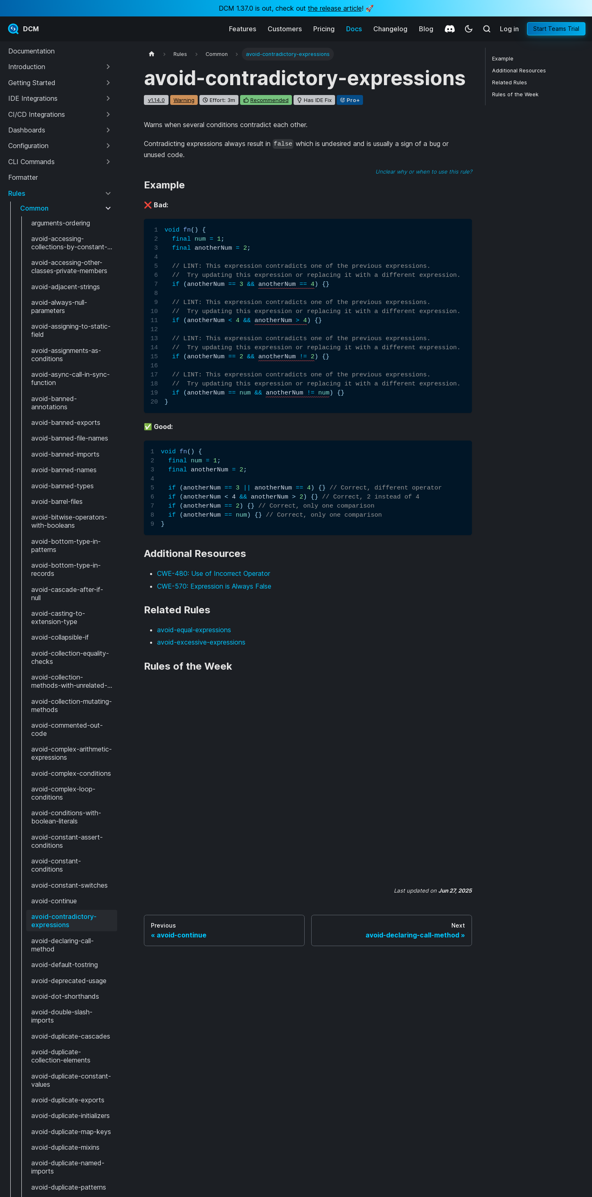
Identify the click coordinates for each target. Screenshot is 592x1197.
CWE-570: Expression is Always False (214, 586)
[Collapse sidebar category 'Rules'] (108, 193)
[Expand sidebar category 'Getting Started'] (108, 82)
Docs (354, 29)
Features (242, 29)
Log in (509, 29)
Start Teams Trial (556, 28)
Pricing (324, 29)
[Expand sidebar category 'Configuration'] (108, 145)
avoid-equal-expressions (194, 630)
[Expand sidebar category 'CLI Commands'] (108, 161)
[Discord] (449, 28)
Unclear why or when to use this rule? (423, 171)
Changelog (390, 29)
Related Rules (509, 82)
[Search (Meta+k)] (486, 28)
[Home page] (152, 54)
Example (502, 59)
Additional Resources (519, 70)
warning (183, 100)
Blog (426, 29)
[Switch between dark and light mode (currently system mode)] (468, 28)
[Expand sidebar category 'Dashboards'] (108, 130)
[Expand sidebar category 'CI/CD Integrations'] (108, 114)
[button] (60, 66)
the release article (335, 8)
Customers (285, 29)
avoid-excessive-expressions (201, 642)
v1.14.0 (156, 100)
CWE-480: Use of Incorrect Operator (213, 573)
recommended (269, 100)
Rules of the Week (515, 94)
